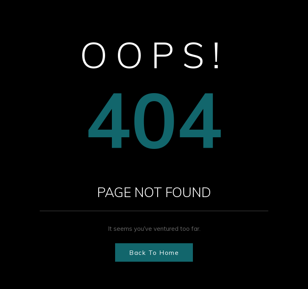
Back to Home (154, 252)
